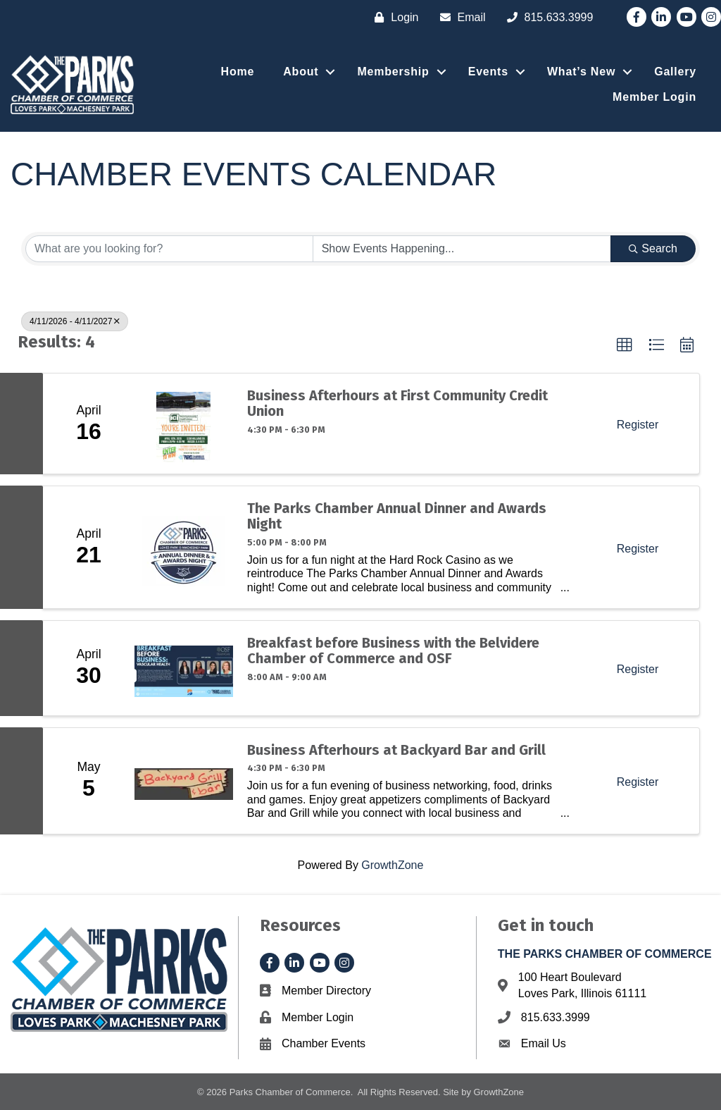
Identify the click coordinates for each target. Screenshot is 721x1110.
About (300, 72)
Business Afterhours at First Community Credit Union (397, 403)
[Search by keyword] (169, 248)
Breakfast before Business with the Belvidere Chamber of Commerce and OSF (393, 650)
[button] (624, 345)
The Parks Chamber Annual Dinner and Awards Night (396, 515)
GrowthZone (392, 865)
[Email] (459, 17)
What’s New (581, 72)
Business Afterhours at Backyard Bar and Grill (396, 750)
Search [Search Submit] (653, 248)
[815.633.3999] (547, 17)
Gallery (675, 72)
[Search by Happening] (462, 248)
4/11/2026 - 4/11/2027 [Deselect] (75, 321)
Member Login (654, 97)
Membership (393, 72)
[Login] (393, 17)
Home (238, 72)
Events (488, 72)
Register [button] (638, 425)
